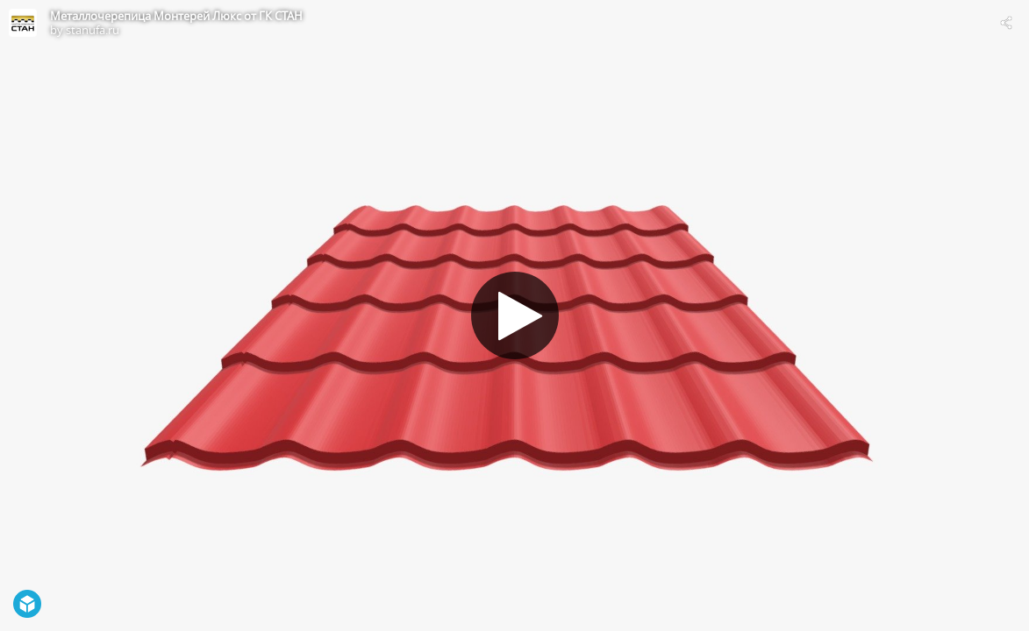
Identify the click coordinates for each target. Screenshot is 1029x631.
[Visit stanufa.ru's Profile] (23, 23)
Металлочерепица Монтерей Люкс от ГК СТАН (176, 16)
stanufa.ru (92, 30)
